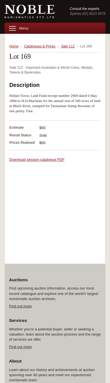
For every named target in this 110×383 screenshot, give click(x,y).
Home (13, 46)
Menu (19, 28)
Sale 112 (68, 46)
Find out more (20, 306)
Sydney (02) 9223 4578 (87, 14)
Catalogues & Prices (39, 46)
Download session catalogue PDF (36, 159)
